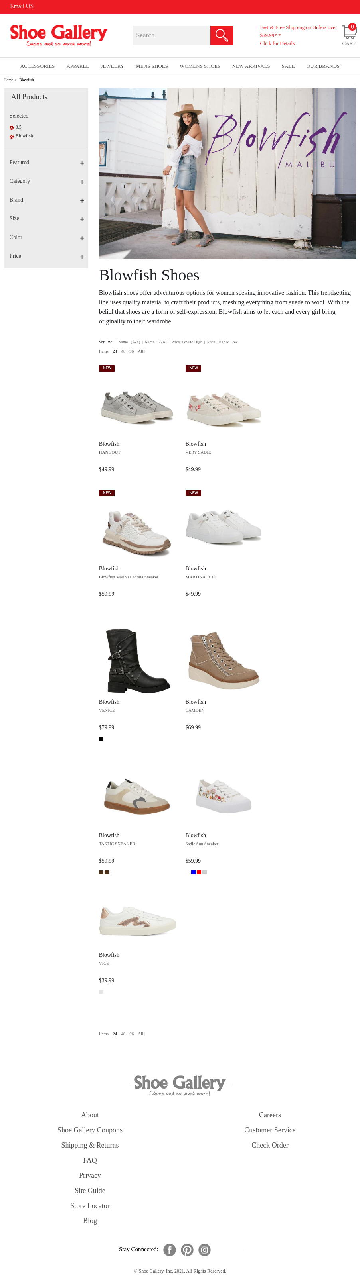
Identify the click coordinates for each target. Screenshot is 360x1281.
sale (288, 66)
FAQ (90, 1160)
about (90, 1114)
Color (47, 237)
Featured (47, 162)
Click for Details (277, 43)
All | (141, 351)
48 (123, 351)
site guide (90, 1190)
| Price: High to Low (221, 342)
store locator (89, 1205)
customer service (269, 1130)
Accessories (37, 66)
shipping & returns (90, 1145)
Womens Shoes (200, 66)
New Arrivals (251, 66)
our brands (323, 66)
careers (270, 1114)
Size (47, 218)
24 (115, 351)
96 (131, 351)
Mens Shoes (152, 66)
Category (47, 181)
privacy (90, 1175)
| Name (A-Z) (127, 342)
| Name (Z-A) (154, 342)
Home (8, 80)
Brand (47, 200)
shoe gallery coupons (90, 1130)
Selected (19, 116)
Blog (90, 1220)
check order (269, 1145)
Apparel (78, 66)
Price (47, 256)
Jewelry (113, 66)
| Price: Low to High (185, 342)
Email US (22, 6)
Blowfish (26, 80)
